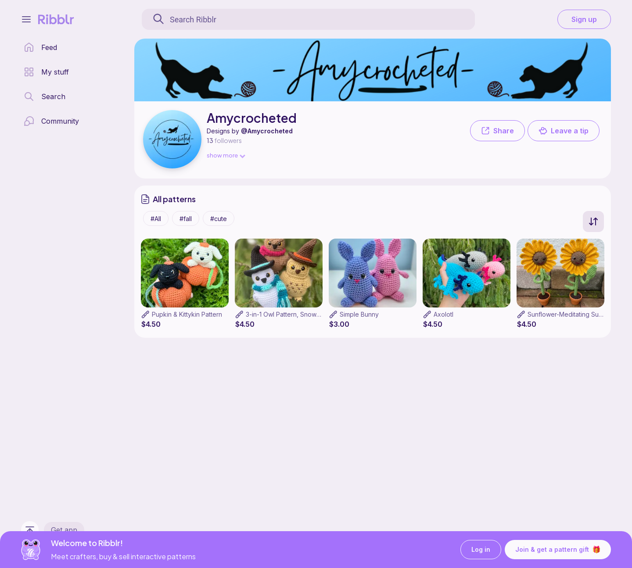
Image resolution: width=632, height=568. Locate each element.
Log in (480, 550)
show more (225, 155)
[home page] (40, 47)
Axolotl (443, 314)
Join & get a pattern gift (557, 550)
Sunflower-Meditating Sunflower (574, 314)
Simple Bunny (359, 314)
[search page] (44, 96)
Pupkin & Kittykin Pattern (187, 314)
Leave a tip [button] (564, 130)
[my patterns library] (46, 72)
